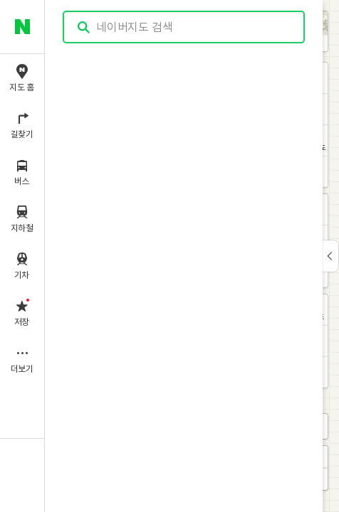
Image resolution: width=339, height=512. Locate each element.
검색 (84, 27)
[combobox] (184, 27)
